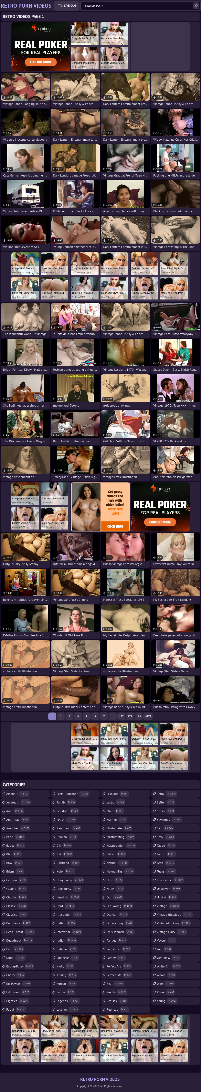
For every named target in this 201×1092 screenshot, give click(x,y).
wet (164, 949)
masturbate (119, 828)
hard (66, 906)
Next (148, 716)
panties (117, 940)
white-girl (169, 966)
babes (15, 845)
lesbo (116, 802)
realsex (117, 1001)
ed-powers (18, 983)
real (115, 983)
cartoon (16, 880)
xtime (166, 992)
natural (118, 863)
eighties (17, 1001)
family (66, 802)
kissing (67, 975)
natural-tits (120, 871)
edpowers (18, 992)
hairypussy (69, 889)
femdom (68, 811)
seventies (169, 820)
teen (166, 863)
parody (116, 958)
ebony (15, 975)
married (117, 820)
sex (165, 828)
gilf (64, 845)
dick (15, 949)
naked (116, 854)
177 (121, 716)
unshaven (169, 889)
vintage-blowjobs (175, 914)
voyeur (166, 940)
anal (15, 811)
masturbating (121, 837)
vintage (168, 906)
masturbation (121, 845)
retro (167, 794)
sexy (166, 837)
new (115, 880)
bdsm (15, 871)
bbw (14, 863)
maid (115, 811)
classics (16, 914)
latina (66, 992)
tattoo (166, 854)
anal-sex (18, 828)
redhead (118, 1009)
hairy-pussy (70, 880)
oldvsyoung (120, 923)
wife (166, 983)
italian (67, 940)
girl (65, 854)
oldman (117, 914)
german (67, 837)
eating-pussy (20, 966)
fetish (67, 820)
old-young (120, 906)
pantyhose (119, 949)
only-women (121, 932)
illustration (69, 914)
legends (68, 1001)
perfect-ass (119, 966)
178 (130, 716)
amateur (17, 794)
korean (67, 983)
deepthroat (19, 940)
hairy (66, 871)
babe (15, 837)
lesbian (68, 1009)
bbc (14, 854)
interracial (69, 932)
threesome (170, 880)
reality (117, 992)
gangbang (69, 828)
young (167, 1001)
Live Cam (70, 5)
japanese (68, 958)
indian (66, 923)
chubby (16, 897)
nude (115, 889)
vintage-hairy (172, 932)
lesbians (118, 794)
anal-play (18, 820)
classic (16, 906)
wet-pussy (169, 958)
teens (166, 871)
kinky (65, 966)
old (115, 897)
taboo (166, 845)
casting (16, 889)
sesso (166, 811)
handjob (68, 897)
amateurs (18, 802)
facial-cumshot (73, 794)
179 (138, 716)
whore (166, 975)
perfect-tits (119, 975)
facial (16, 1009)
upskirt (167, 897)
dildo (16, 958)
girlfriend (68, 863)
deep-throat (20, 932)
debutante (18, 923)
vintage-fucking (174, 923)
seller (166, 802)
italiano (67, 949)
